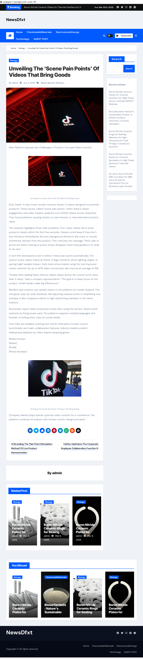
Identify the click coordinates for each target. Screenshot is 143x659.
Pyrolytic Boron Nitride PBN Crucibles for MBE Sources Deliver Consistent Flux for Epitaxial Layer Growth (121, 180)
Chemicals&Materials (39, 32)
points (52, 82)
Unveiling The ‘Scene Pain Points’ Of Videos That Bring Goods (54, 71)
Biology (13, 60)
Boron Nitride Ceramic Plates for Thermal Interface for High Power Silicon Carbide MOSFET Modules (121, 98)
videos (61, 82)
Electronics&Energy (67, 32)
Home (19, 32)
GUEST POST (41, 39)
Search (117, 59)
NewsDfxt (15, 19)
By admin (13, 82)
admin (57, 473)
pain (44, 82)
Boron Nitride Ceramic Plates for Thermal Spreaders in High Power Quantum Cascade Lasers (121, 160)
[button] (136, 36)
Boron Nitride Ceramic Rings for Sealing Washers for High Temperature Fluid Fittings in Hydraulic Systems (120, 139)
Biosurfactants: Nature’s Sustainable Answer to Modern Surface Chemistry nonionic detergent (121, 117)
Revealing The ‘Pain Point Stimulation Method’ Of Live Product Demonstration (31, 448)
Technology (22, 39)
